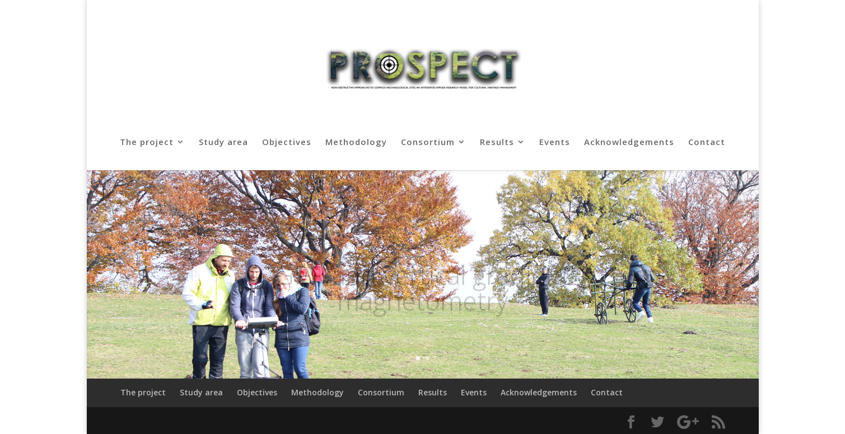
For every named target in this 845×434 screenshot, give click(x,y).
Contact (706, 142)
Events (554, 142)
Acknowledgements (629, 142)
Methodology (356, 142)
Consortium (428, 142)
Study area (223, 142)
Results (497, 142)
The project (147, 142)
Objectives (286, 142)
